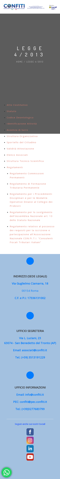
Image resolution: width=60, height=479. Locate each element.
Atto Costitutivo (17, 104)
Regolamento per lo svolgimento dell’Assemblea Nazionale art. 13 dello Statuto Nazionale (31, 216)
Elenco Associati (17, 154)
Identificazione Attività (22, 123)
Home (19, 61)
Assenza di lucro (17, 129)
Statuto (11, 111)
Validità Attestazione (20, 148)
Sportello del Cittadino (21, 142)
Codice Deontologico (20, 117)
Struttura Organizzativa (22, 136)
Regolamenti (15, 167)
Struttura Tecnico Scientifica (25, 160)
